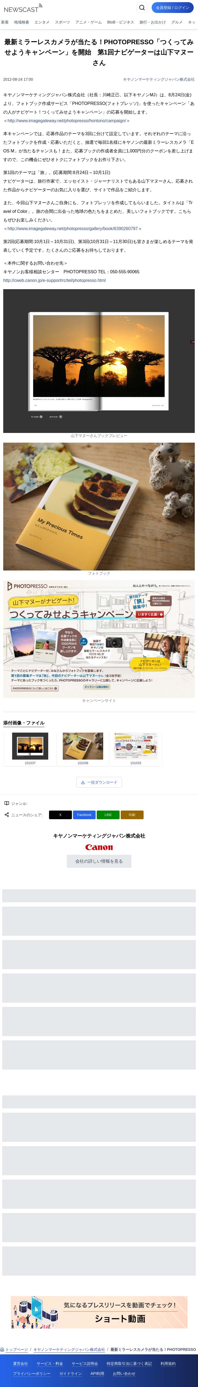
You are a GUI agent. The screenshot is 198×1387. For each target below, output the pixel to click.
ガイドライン (70, 1373)
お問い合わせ (124, 1373)
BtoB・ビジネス (120, 22)
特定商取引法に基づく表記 (129, 1363)
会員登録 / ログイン (172, 7)
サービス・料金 (50, 1363)
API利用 (97, 1373)
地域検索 (21, 22)
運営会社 (20, 1363)
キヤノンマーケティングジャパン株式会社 (159, 79)
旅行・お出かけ (153, 22)
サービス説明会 (85, 1363)
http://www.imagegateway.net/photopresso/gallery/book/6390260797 (73, 228)
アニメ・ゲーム (88, 22)
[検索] (142, 7)
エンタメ (42, 22)
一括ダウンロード (99, 782)
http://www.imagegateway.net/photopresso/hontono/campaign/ (67, 120)
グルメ (177, 22)
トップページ (14, 1349)
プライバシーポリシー (32, 1373)
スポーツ (62, 22)
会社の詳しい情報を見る (99, 861)
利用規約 (168, 1363)
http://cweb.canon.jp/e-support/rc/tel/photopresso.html (54, 280)
